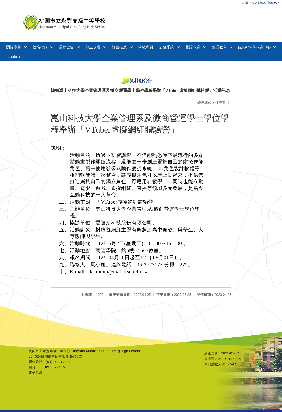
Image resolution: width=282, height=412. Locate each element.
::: (52, 66)
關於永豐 (13, 47)
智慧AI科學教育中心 (254, 47)
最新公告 (66, 47)
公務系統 (166, 47)
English (14, 56)
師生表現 (92, 47)
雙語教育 (192, 47)
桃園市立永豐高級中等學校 (260, 3)
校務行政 (40, 47)
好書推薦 (119, 47)
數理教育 (219, 47)
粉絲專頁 (145, 47)
